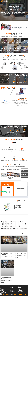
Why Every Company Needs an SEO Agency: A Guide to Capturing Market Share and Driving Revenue (7, 254)
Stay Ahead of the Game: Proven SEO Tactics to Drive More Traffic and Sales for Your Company (7, 278)
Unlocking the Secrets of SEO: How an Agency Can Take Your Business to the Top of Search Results (20, 254)
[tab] (24, 169)
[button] (20, 203)
